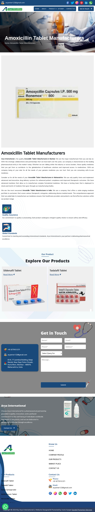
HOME (37, 9)
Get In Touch (86, 9)
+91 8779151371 (14, 349)
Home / (7, 43)
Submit (63, 385)
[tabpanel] (24, 289)
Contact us (70, 9)
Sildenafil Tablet (7, 481)
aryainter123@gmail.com (15, 3)
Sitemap (61, 9)
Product (52, 9)
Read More (9, 274)
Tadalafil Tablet (7, 485)
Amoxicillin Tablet (8, 499)
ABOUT (44, 9)
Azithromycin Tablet (9, 494)
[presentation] (56, 378)
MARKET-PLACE (55, 464)
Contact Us (9, 428)
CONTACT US (54, 468)
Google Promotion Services (82, 510)
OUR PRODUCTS (55, 459)
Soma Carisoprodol (8, 490)
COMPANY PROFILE (56, 455)
